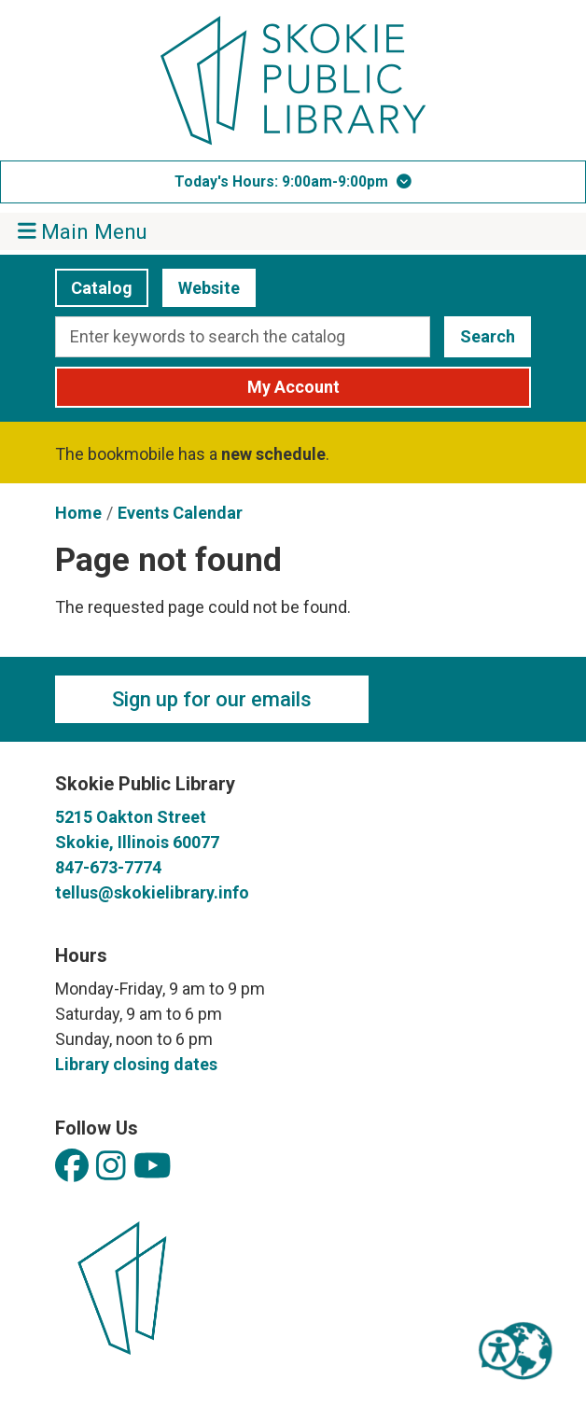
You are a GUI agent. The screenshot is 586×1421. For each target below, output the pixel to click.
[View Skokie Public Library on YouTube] (152, 1167)
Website (201, 288)
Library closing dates (136, 1064)
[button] (293, 181)
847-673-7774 (108, 867)
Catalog (94, 288)
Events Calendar (180, 512)
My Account (293, 387)
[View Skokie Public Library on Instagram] (111, 1167)
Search (487, 336)
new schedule (273, 454)
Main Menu (83, 231)
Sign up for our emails (212, 699)
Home (78, 512)
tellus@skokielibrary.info (152, 892)
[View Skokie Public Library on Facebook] (72, 1167)
